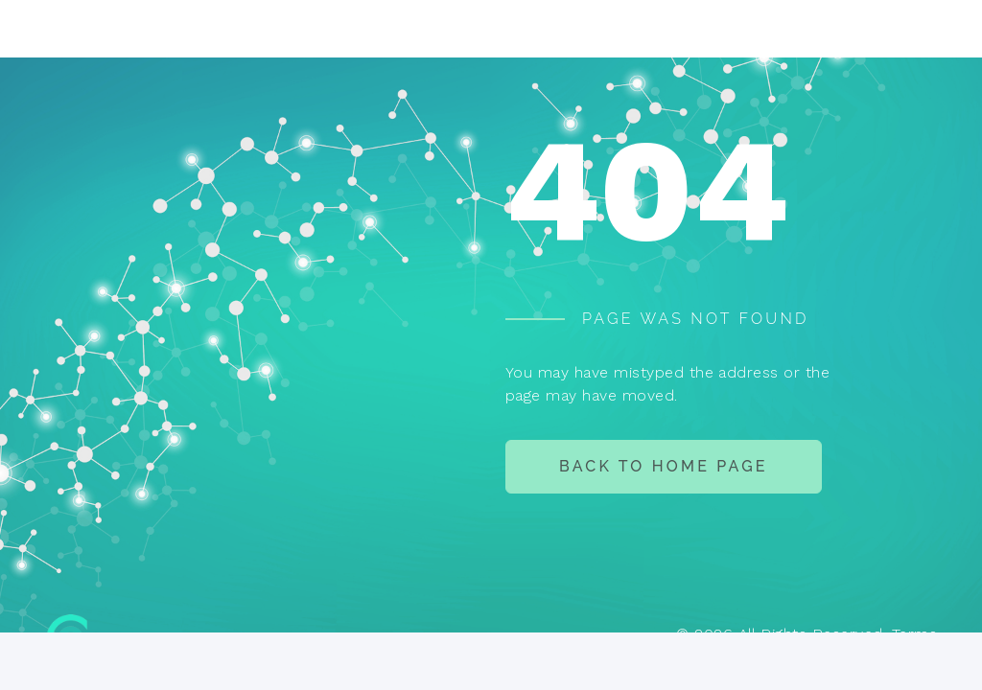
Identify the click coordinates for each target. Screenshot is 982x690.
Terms (914, 634)
